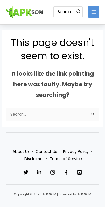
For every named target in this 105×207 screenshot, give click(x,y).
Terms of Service (66, 158)
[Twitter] (25, 172)
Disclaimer (34, 158)
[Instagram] (52, 172)
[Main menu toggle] (94, 12)
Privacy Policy (76, 151)
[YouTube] (79, 172)
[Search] (78, 12)
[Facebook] (66, 172)
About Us (21, 151)
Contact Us (46, 151)
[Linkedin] (39, 172)
